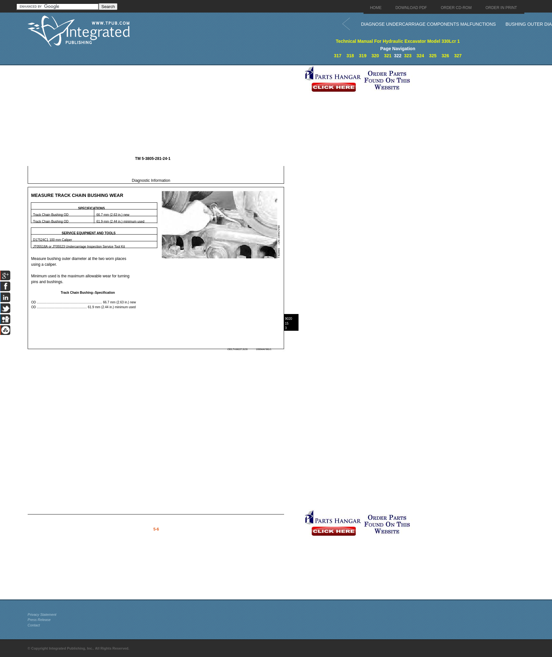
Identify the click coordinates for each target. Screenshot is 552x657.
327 (458, 55)
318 (350, 55)
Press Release (39, 620)
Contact (34, 625)
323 (407, 55)
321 (387, 55)
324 (420, 55)
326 (445, 55)
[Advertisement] (164, 110)
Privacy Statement (42, 614)
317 (337, 55)
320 (375, 55)
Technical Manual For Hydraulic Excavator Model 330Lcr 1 (398, 41)
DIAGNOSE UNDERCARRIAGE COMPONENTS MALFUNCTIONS (428, 24)
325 (433, 55)
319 (362, 55)
